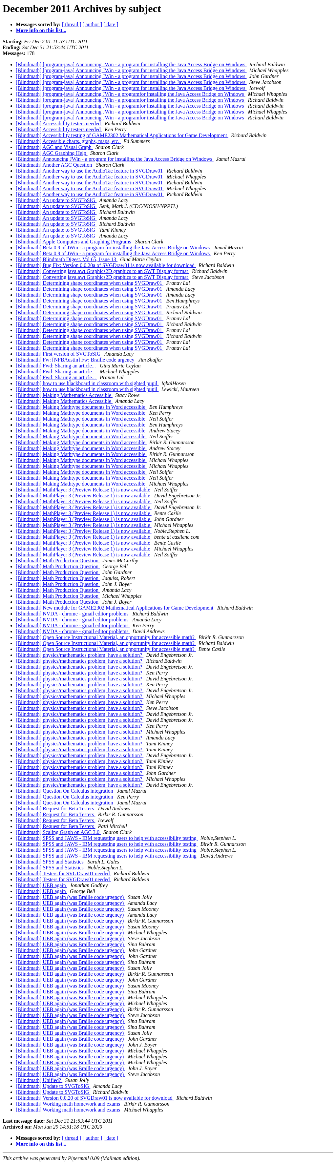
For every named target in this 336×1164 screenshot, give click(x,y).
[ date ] (110, 24)
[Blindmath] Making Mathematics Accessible (64, 395)
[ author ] (92, 24)
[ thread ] (71, 24)
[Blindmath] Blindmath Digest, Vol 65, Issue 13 (66, 259)
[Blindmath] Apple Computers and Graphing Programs (74, 241)
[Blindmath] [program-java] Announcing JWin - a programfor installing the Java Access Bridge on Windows (130, 94)
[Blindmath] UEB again (41, 885)
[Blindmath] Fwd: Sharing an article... (56, 365)
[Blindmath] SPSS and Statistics (50, 861)
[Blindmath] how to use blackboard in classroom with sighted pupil (87, 383)
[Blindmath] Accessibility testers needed (59, 123)
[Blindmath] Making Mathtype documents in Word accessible (81, 407)
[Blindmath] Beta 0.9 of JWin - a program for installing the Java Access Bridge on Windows (113, 247)
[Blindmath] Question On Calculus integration (65, 791)
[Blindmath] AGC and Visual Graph (54, 147)
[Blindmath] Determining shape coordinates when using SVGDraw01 (89, 283)
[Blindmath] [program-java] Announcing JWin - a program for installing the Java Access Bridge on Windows (131, 64)
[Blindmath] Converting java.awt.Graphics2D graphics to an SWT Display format (102, 271)
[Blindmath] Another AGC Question (54, 165)
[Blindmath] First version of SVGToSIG (59, 354)
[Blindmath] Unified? (39, 1080)
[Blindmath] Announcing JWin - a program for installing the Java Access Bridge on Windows (115, 159)
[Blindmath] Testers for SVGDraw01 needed (63, 873)
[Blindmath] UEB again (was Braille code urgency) (70, 897)
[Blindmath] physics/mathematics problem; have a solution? (79, 655)
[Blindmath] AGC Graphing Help (52, 153)
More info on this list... (41, 30)
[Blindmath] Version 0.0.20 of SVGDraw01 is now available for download (95, 1098)
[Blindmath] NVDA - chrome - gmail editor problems (73, 613)
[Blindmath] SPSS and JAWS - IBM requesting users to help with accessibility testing (107, 838)
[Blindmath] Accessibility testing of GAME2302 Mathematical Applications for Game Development (122, 135)
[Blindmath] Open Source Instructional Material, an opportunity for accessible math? (106, 637)
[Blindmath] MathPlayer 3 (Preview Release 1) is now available (84, 489)
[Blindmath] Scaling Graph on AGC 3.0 (58, 832)
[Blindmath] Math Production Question (58, 560)
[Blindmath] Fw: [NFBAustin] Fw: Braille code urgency (76, 360)
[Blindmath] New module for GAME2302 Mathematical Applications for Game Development (115, 608)
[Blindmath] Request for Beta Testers (55, 808)
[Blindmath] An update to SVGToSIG (56, 200)
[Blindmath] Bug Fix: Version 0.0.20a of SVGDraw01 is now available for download (106, 265)
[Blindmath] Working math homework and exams (68, 1104)
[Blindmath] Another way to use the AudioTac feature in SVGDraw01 (90, 171)
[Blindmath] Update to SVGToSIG (53, 1086)
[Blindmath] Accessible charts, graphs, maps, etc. (68, 141)
